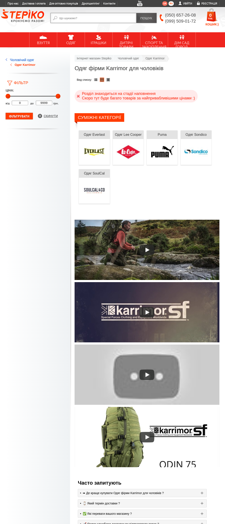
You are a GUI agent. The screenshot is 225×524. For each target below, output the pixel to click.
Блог (9, 474)
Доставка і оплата (34, 3)
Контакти (109, 3)
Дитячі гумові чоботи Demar (45, 489)
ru (171, 3)
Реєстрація (209, 3)
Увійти (187, 3)
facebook (85, 503)
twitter (103, 503)
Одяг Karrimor (25, 64)
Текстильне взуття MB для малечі (48, 507)
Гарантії (11, 495)
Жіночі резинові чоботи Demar (46, 498)
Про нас (13, 3)
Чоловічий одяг (22, 60)
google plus (94, 505)
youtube (75, 503)
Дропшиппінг (90, 3)
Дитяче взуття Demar (45, 480)
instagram (113, 503)
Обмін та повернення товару (14, 504)
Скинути (51, 116)
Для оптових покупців (63, 3)
